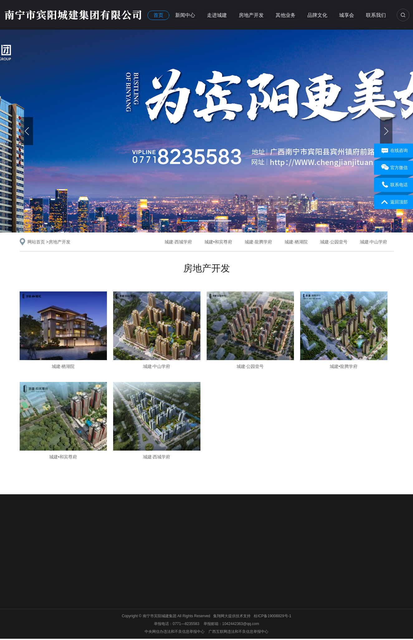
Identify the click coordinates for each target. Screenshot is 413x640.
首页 (158, 15)
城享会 (346, 15)
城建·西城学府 (178, 241)
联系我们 (376, 15)
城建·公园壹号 (334, 241)
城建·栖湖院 (296, 241)
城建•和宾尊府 (218, 241)
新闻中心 (185, 15)
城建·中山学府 (373, 241)
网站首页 (36, 241)
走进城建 (217, 15)
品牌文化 (317, 15)
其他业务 (285, 15)
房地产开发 (251, 15)
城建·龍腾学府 (258, 241)
